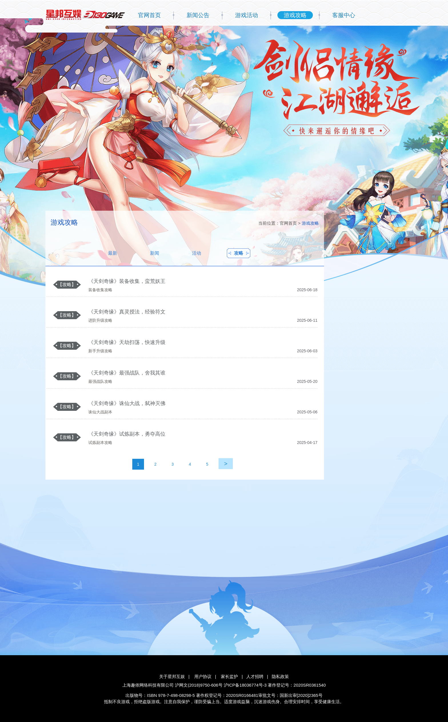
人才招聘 (254, 676)
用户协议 (202, 676)
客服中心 (343, 15)
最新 (112, 253)
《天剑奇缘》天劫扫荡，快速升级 (126, 342)
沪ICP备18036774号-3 (245, 685)
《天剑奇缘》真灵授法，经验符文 (126, 312)
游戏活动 (246, 15)
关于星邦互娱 (172, 676)
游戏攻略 (295, 15)
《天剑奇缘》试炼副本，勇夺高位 (126, 434)
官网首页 (149, 15)
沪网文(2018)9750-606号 (199, 685)
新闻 (154, 253)
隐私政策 (280, 676)
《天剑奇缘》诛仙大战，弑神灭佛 (126, 403)
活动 (196, 253)
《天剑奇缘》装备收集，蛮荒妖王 (126, 281)
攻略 (238, 253)
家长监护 (229, 676)
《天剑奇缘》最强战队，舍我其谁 (126, 373)
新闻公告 (198, 15)
